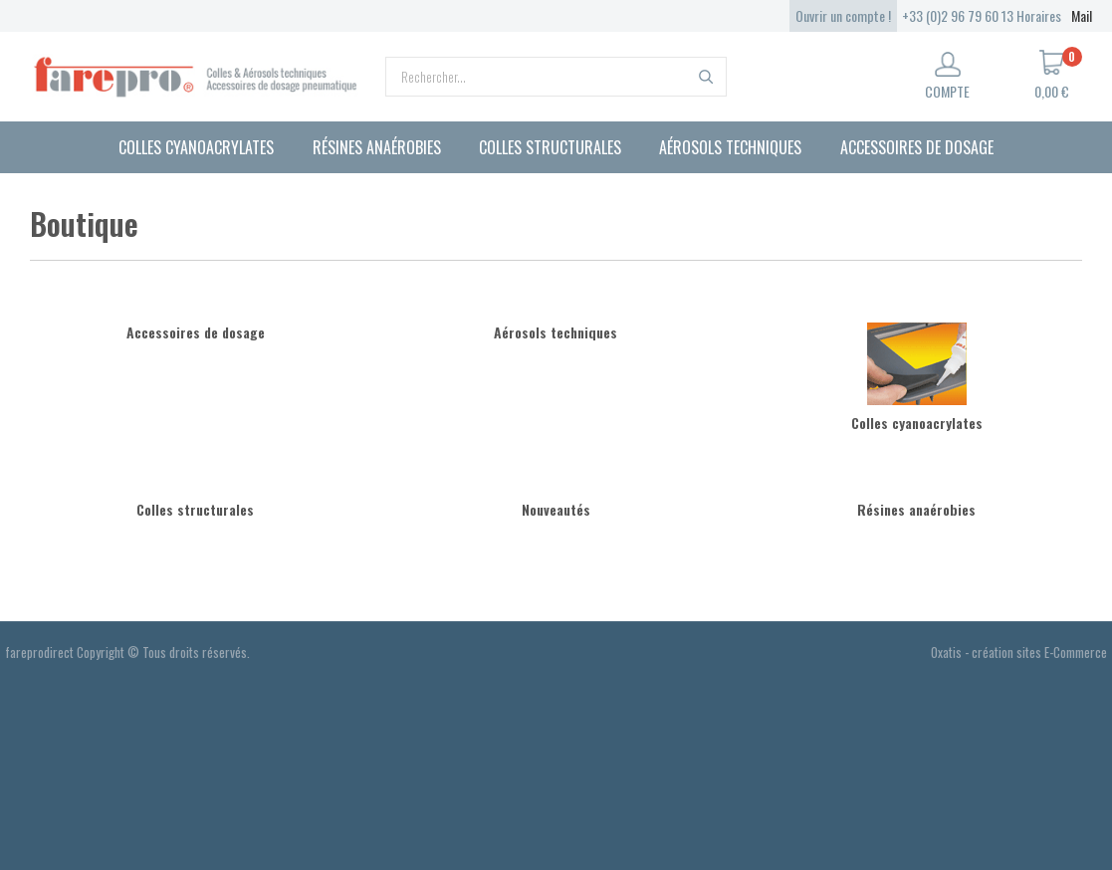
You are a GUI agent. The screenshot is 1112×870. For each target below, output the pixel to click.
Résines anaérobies (377, 147)
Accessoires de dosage (917, 147)
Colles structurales (550, 147)
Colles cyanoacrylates (196, 147)
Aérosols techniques (730, 147)
